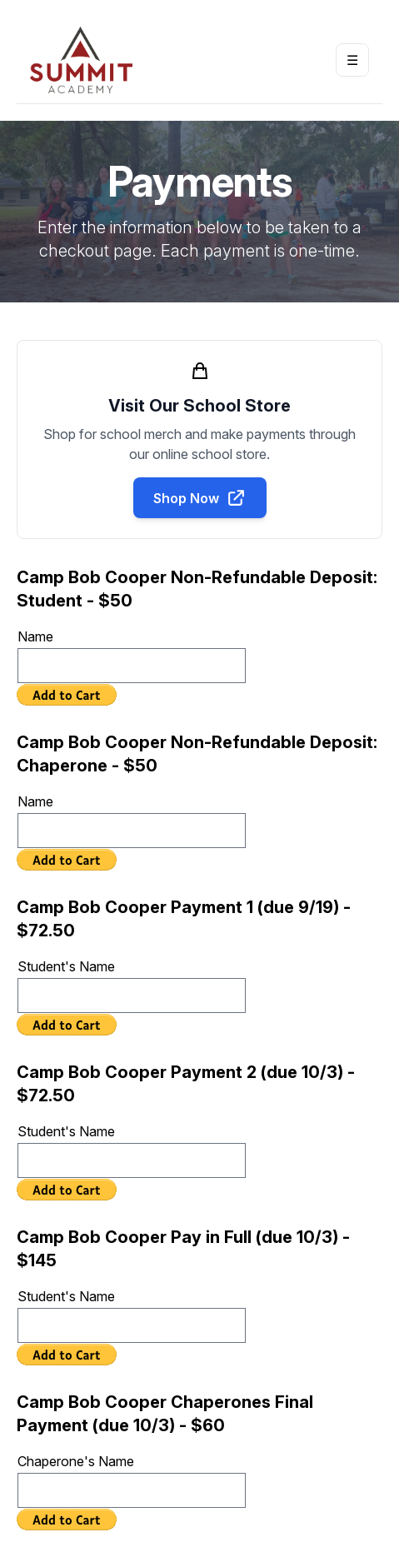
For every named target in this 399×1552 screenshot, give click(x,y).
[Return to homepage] (81, 60)
